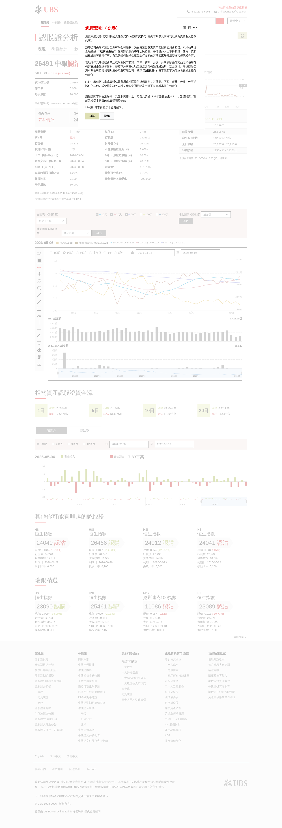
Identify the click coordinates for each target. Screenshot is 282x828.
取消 (107, 115)
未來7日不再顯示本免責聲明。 (104, 107)
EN (195, 27)
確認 (92, 115)
